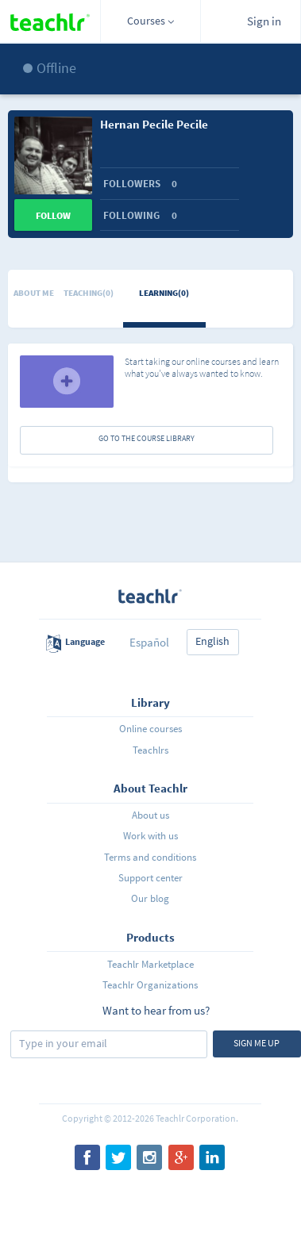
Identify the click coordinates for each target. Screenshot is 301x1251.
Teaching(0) (89, 292)
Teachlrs (150, 750)
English (212, 641)
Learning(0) (164, 292)
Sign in (264, 21)
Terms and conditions (150, 857)
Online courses (150, 728)
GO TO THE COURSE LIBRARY (146, 438)
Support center (150, 878)
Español (149, 642)
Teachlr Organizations (150, 985)
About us (150, 815)
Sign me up (256, 1043)
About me (34, 292)
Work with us (150, 835)
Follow (53, 215)
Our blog (150, 898)
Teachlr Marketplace (150, 964)
